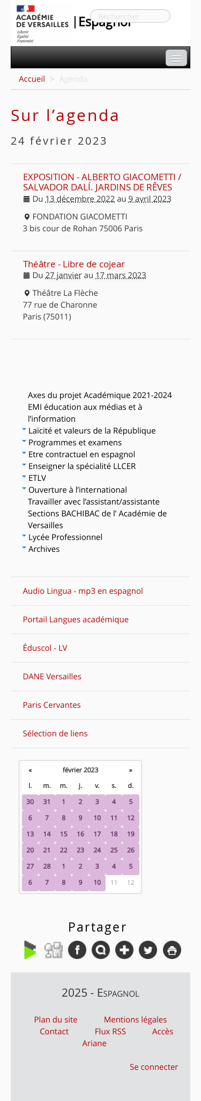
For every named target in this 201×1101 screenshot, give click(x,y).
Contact (54, 1031)
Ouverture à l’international (74, 490)
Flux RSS (110, 1031)
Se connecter (154, 1067)
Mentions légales (135, 1019)
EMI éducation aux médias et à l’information (85, 413)
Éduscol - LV (45, 648)
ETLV (34, 478)
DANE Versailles (52, 676)
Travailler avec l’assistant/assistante (94, 501)
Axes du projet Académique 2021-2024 (100, 395)
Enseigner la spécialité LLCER (79, 466)
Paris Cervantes (52, 705)
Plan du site (56, 1019)
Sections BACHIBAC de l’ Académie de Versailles (97, 519)
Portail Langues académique (76, 619)
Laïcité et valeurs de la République (89, 430)
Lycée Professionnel (62, 537)
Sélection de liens (55, 733)
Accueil (32, 79)
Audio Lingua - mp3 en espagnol (83, 591)
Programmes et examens (72, 442)
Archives (40, 549)
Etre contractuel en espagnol (78, 454)
